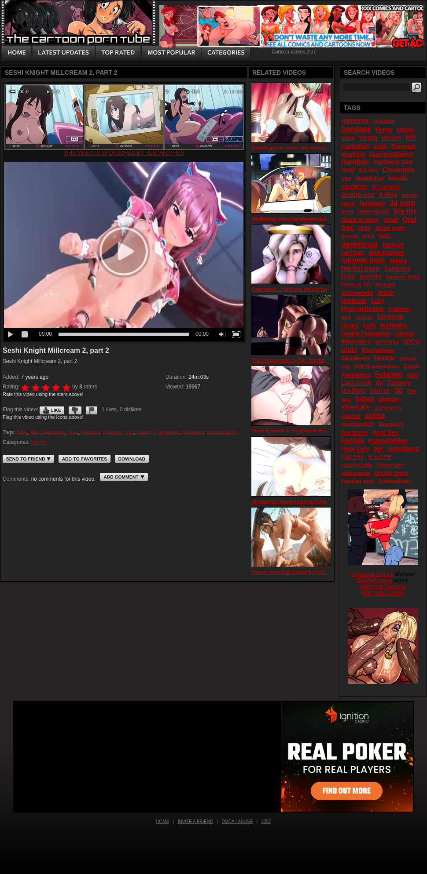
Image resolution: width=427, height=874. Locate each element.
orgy (364, 227)
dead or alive (360, 219)
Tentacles (168, 432)
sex (346, 178)
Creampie (399, 170)
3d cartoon (386, 186)
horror (380, 390)
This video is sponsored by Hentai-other (124, 153)
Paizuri (351, 416)
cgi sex (353, 456)
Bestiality (391, 424)
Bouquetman (378, 350)
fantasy (399, 382)
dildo (349, 349)
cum (369, 325)
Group (350, 325)
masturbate (357, 464)
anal (73, 432)
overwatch (358, 424)
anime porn (391, 472)
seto (413, 374)
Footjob (353, 440)
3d (398, 390)
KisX (369, 236)
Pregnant (403, 146)
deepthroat (360, 244)
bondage (356, 129)
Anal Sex (385, 432)
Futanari (90, 432)
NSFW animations (376, 366)
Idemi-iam (390, 464)
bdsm (365, 399)
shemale (356, 407)
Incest (350, 236)
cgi (346, 366)
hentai (384, 358)
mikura (398, 260)
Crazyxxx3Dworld (391, 154)
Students (356, 358)
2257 (266, 821)
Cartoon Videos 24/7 (294, 51)
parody (370, 276)
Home (162, 821)
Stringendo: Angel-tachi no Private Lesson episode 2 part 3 (320, 501)
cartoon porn (363, 260)
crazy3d (404, 333)
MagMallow (370, 178)
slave (348, 138)
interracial (374, 211)
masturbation (222, 432)
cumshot (355, 145)
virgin (368, 137)
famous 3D (356, 284)
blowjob (112, 432)
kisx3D (405, 130)
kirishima (387, 342)
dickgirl (385, 284)
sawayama (356, 473)
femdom (372, 203)
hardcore (355, 432)
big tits (405, 211)
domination (386, 252)
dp (379, 382)
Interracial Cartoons (383, 587)
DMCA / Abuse (237, 821)
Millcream (53, 432)
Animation (394, 481)
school (407, 358)
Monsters (193, 432)
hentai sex (358, 481)
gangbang (404, 448)
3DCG (411, 341)
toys (129, 432)
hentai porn (361, 268)
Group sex (358, 194)
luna (22, 432)
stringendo (357, 292)
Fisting (384, 130)
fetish (386, 292)
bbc (379, 448)
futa (385, 235)
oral (348, 170)
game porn (387, 408)
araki (380, 146)
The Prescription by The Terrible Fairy (295, 360)
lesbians (393, 325)
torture (364, 317)
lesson (391, 137)
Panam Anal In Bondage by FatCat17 (294, 572)
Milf (410, 137)
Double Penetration (366, 333)
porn (347, 212)
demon (389, 399)
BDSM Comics (374, 580)
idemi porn (390, 228)
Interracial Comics (372, 574)
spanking (353, 154)
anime (375, 415)
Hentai (39, 442)
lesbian (354, 390)
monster (355, 120)
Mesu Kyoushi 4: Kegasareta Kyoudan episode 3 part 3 (315, 430)
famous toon (403, 276)
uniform (145, 432)
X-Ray (388, 194)
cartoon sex (393, 162)
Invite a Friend (196, 821)
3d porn (403, 203)
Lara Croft (356, 382)
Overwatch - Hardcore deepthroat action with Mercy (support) (322, 289)
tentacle (354, 300)
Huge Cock (355, 449)
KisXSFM (379, 457)
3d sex (368, 170)
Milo (34, 432)
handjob (355, 162)
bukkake (384, 121)
